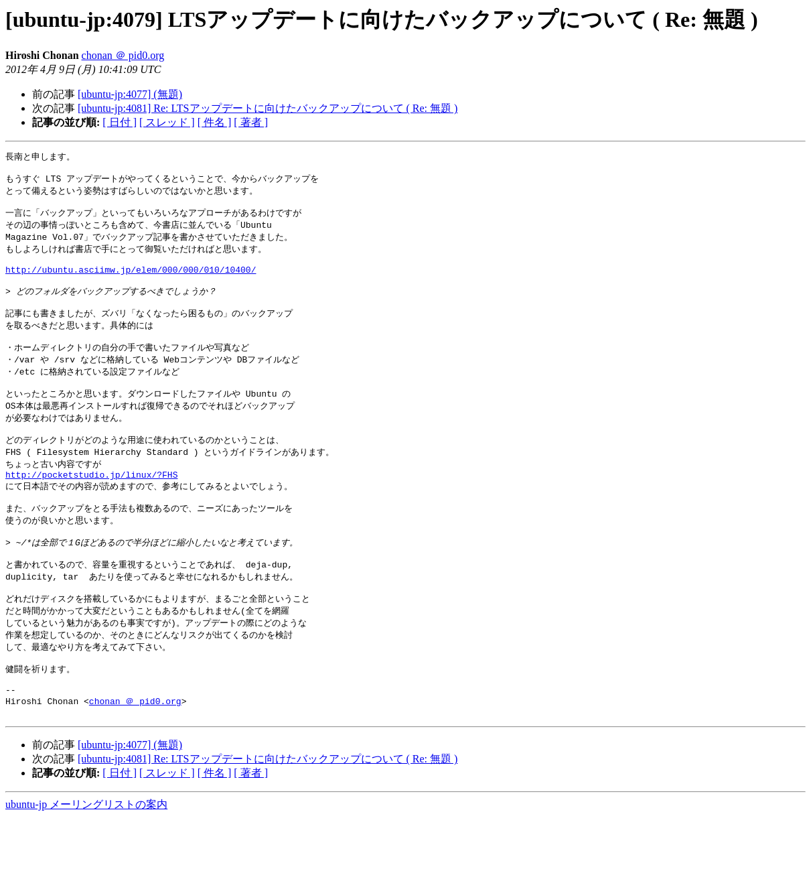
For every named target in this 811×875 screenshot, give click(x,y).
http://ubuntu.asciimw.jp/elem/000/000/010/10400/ (130, 282)
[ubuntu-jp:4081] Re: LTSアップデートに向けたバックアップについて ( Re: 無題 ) (267, 108)
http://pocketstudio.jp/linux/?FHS (91, 507)
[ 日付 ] (119, 122)
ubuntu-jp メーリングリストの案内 (86, 862)
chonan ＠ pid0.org (123, 55)
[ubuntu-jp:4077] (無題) (130, 94)
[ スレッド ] (167, 122)
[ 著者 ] (251, 122)
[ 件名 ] (215, 122)
